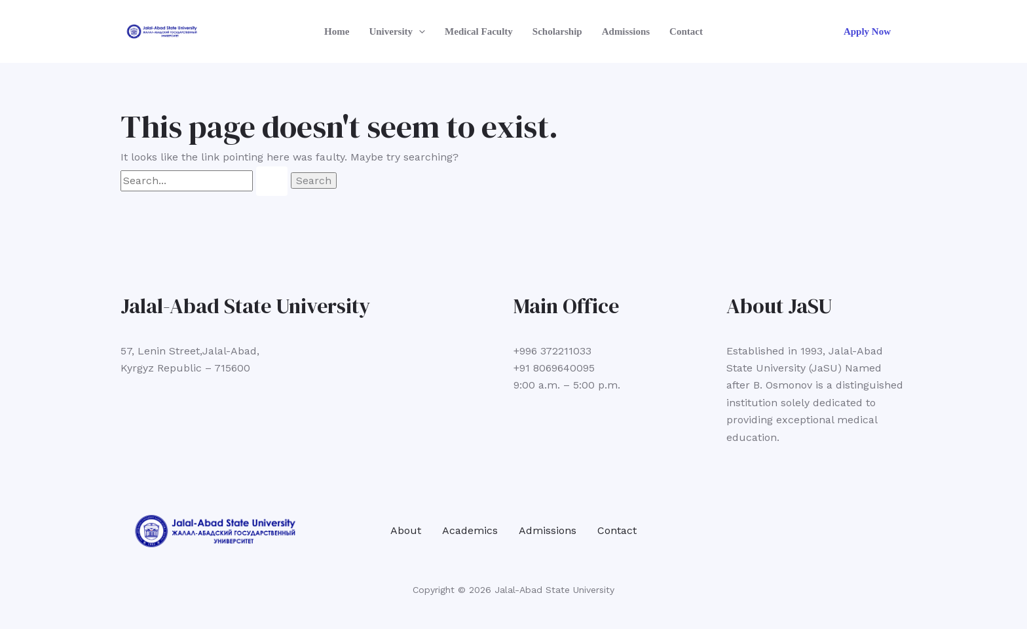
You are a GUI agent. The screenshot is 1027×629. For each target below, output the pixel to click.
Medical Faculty (479, 31)
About (405, 530)
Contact (686, 31)
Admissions (626, 31)
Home (336, 31)
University (397, 31)
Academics (470, 530)
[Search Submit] (272, 181)
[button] (419, 31)
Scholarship (557, 31)
